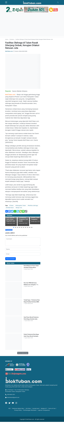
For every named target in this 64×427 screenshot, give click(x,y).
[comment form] (22, 241)
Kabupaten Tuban (21, 205)
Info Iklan (28, 408)
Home (6, 39)
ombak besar (10, 207)
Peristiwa (12, 39)
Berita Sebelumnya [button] (22, 353)
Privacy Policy (18, 410)
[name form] (22, 249)
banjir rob (19, 207)
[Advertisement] (32, 25)
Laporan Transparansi (44, 410)
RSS (9, 408)
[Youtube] (13, 403)
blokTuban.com (9, 51)
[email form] (22, 253)
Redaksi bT (44, 408)
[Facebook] (6, 403)
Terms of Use (51, 408)
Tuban (12, 205)
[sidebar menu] (6, 2)
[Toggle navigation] (58, 2)
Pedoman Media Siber (18, 408)
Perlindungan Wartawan (29, 410)
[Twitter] (10, 403)
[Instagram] (16, 403)
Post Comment (10, 259)
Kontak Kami (35, 408)
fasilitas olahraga (33, 205)
